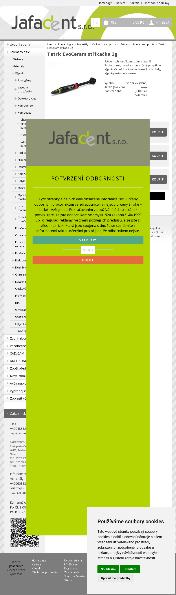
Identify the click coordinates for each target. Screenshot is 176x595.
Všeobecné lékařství (24, 346)
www (144, 87)
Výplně (19, 73)
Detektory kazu (27, 98)
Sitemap (69, 580)
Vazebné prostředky (25, 89)
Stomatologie (20, 52)
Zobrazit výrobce (22, 398)
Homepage (105, 3)
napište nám (19, 433)
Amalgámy (24, 80)
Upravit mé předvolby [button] (115, 578)
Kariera (120, 3)
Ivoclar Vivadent (136, 83)
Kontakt (134, 3)
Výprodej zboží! (21, 391)
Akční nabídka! (20, 383)
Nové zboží (18, 376)
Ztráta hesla (71, 572)
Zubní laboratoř (21, 338)
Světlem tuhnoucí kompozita (137, 44)
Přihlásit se (71, 564)
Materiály (18, 66)
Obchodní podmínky (156, 3)
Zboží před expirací (24, 368)
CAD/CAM (17, 353)
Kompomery (25, 105)
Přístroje (18, 59)
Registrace (70, 568)
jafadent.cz (16, 566)
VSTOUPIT (87, 240)
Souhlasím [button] (108, 569)
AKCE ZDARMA (21, 361)
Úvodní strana (20, 44)
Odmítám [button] (130, 569)
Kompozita (24, 112)
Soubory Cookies (75, 576)
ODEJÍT (88, 260)
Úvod (50, 44)
